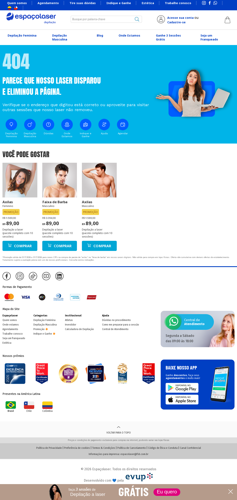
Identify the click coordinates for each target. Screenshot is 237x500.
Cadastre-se (176, 22)
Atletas (69, 320)
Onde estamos (10, 324)
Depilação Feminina (22, 35)
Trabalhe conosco (178, 3)
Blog (100, 35)
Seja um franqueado (13, 338)
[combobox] (106, 19)
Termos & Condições (103, 448)
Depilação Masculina (59, 37)
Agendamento (48, 3)
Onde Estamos (129, 35)
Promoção (39, 329)
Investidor (70, 324)
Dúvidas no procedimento (116, 320)
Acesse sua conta (180, 18)
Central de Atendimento (115, 329)
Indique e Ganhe (118, 3)
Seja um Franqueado (209, 37)
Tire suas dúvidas (83, 3)
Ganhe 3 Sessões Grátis (168, 37)
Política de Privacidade (49, 448)
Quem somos (17, 3)
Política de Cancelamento (131, 448)
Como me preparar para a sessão (120, 324)
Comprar (20, 245)
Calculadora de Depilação (79, 329)
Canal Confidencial (190, 448)
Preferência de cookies (77, 448)
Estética (148, 3)
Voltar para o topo (118, 429)
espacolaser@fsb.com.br (134, 454)
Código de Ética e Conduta (163, 448)
